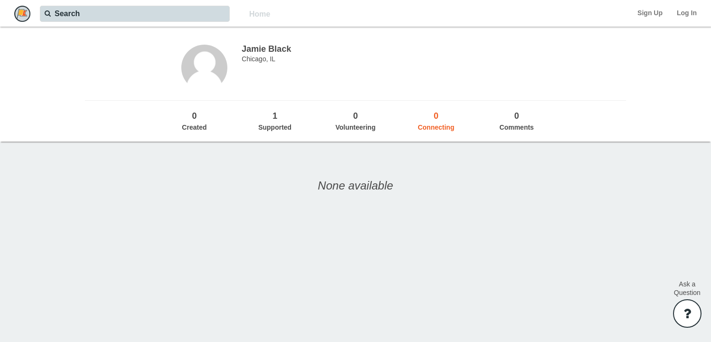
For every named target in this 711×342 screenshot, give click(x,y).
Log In (687, 13)
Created (194, 120)
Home (259, 14)
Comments (517, 120)
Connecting (436, 120)
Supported (275, 120)
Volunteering (355, 120)
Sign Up (650, 13)
